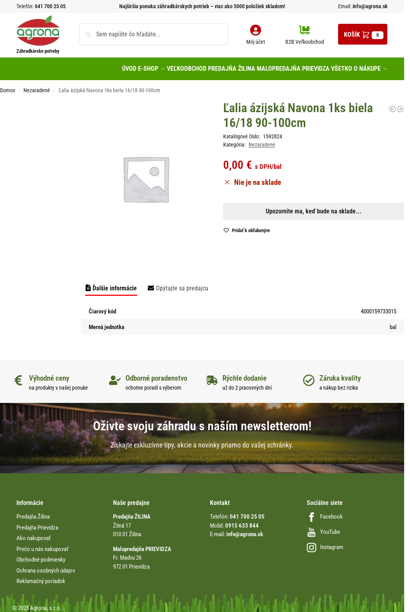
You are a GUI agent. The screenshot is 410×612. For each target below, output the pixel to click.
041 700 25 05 (50, 6)
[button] (363, 34)
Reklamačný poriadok (40, 576)
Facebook (325, 512)
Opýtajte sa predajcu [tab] (182, 284)
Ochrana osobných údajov (45, 566)
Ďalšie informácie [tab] (115, 284)
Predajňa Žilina (33, 512)
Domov (7, 86)
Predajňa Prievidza (37, 523)
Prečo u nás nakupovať (42, 544)
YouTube (323, 527)
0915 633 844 (242, 521)
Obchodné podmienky (40, 555)
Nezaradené (36, 86)
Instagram (325, 543)
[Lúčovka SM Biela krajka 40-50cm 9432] (392, 105)
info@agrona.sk (369, 6)
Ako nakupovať (33, 533)
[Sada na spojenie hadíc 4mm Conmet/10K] (400, 105)
